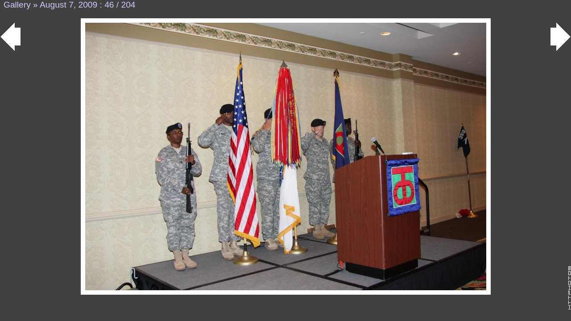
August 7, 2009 (68, 4)
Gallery (17, 4)
